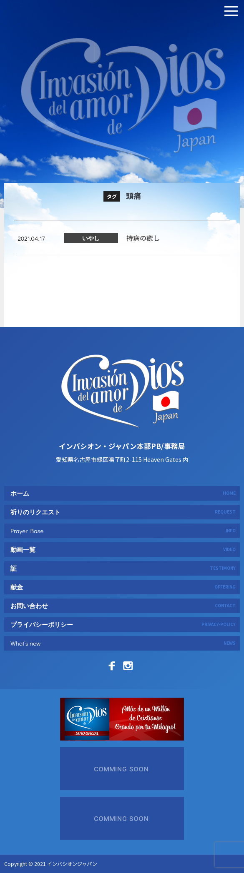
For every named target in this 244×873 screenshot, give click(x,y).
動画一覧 (123, 549)
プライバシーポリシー (123, 624)
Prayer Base (123, 530)
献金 (123, 587)
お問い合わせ (123, 605)
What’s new (123, 643)
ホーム (123, 493)
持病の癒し (143, 257)
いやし (91, 257)
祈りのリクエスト (123, 512)
